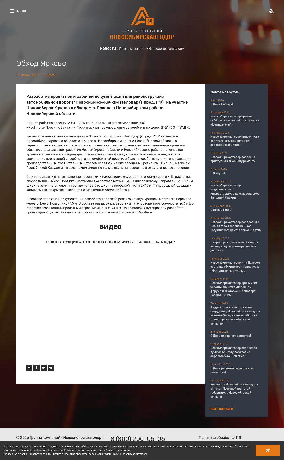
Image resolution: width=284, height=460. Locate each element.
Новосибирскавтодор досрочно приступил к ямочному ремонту (232, 159)
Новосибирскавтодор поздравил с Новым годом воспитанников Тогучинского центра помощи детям (235, 226)
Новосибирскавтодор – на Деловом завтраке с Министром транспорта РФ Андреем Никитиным (235, 267)
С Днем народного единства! (230, 336)
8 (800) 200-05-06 (138, 439)
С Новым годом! (221, 210)
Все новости (221, 409)
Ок (268, 450)
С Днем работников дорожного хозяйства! (232, 370)
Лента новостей (224, 92)
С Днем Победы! (221, 104)
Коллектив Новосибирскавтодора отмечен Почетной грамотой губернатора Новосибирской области (234, 390)
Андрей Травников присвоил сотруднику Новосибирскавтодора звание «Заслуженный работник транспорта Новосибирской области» (235, 315)
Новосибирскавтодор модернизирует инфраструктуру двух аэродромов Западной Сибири (234, 191)
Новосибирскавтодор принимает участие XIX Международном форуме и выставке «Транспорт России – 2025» (233, 289)
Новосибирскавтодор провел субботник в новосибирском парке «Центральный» (234, 120)
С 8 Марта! (217, 173)
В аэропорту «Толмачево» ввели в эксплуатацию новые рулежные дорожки (234, 246)
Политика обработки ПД (220, 437)
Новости (108, 49)
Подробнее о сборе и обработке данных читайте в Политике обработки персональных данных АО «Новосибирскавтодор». (76, 453)
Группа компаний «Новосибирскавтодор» (151, 49)
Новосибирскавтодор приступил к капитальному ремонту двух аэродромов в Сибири (234, 141)
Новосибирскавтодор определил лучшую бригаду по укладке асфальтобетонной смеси (233, 352)
